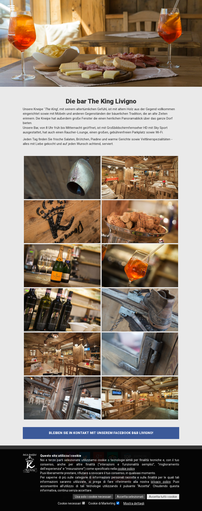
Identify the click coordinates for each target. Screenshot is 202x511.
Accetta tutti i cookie (163, 496)
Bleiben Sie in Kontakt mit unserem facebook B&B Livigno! (101, 433)
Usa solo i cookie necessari (93, 496)
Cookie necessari (69, 503)
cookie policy (126, 468)
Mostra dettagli (133, 503)
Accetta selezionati (130, 496)
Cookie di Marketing (101, 503)
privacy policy (161, 481)
